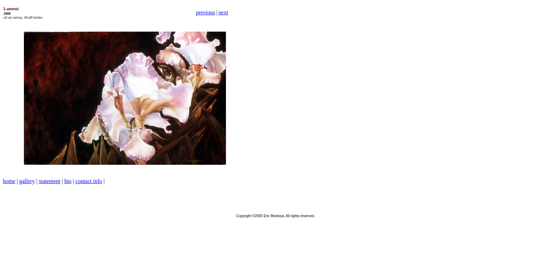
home (9, 181)
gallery (27, 181)
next (223, 12)
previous (205, 12)
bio (67, 181)
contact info (89, 181)
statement (49, 181)
